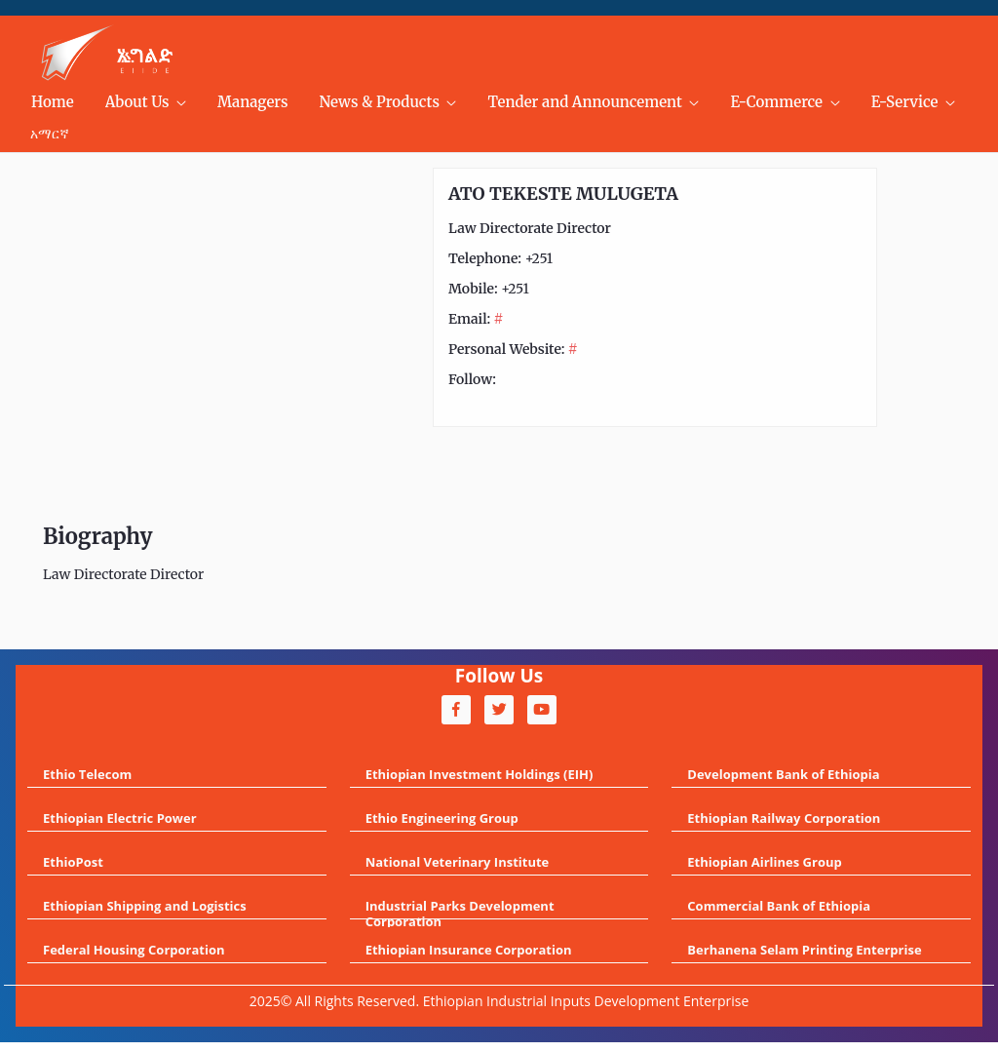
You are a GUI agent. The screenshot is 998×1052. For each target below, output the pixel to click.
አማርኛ (49, 133)
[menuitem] (52, 103)
